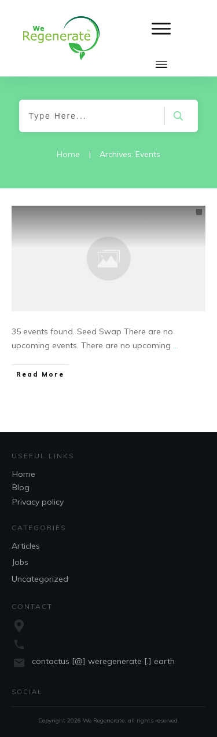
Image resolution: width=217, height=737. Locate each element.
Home (23, 474)
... (175, 345)
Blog (21, 487)
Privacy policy (38, 502)
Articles (26, 546)
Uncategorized (40, 579)
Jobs (20, 562)
